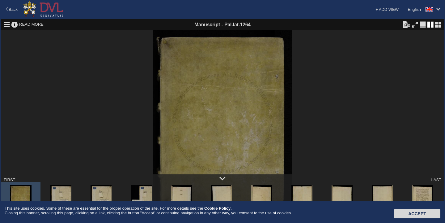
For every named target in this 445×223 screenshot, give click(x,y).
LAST (436, 179)
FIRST (9, 179)
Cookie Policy (217, 208)
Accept (417, 213)
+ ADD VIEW (387, 9)
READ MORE (31, 24)
